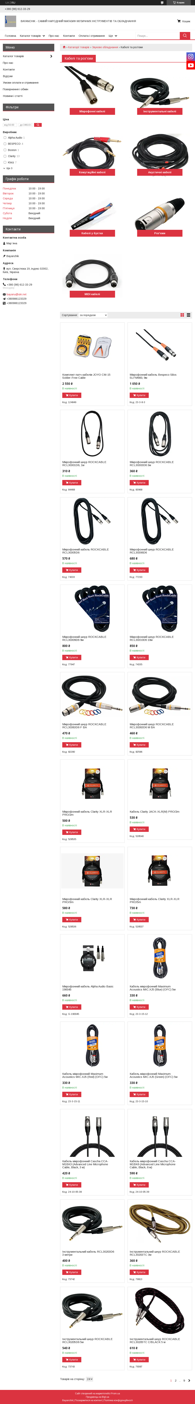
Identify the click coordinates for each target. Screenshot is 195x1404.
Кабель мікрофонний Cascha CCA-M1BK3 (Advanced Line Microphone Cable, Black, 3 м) (85, 1164)
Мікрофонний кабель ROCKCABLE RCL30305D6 (85, 551)
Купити (73, 395)
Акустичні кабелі (159, 172)
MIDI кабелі (92, 294)
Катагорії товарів (78, 47)
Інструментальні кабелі (159, 111)
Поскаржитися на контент (88, 1400)
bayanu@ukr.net (16, 294)
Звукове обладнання (105, 47)
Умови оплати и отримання (20, 82)
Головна (10, 35)
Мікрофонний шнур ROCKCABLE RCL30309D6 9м (84, 638)
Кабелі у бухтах (92, 233)
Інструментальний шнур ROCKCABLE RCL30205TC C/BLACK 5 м (155, 1341)
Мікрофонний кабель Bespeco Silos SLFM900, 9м (153, 376)
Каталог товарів (30, 35)
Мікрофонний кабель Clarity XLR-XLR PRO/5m (154, 901)
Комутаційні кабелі (92, 172)
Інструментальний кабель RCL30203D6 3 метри (88, 1253)
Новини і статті (12, 95)
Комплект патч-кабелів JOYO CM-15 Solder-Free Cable (86, 376)
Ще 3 (9, 168)
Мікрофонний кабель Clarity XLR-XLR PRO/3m (87, 901)
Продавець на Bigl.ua (97, 1397)
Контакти (69, 35)
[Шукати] (185, 35)
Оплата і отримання (92, 35)
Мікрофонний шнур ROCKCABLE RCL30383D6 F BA (84, 726)
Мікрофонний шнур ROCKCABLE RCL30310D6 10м (152, 638)
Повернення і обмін (15, 89)
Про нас (54, 35)
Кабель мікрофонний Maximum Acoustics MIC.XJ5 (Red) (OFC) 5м (85, 1075)
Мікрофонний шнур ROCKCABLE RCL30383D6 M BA (152, 726)
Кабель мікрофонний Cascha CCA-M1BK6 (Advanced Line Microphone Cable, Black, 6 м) (153, 1164)
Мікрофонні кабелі (92, 111)
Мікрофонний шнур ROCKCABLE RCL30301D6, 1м (84, 464)
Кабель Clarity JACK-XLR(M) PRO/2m (154, 811)
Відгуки (8, 76)
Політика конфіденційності (118, 1400)
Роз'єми (159, 233)
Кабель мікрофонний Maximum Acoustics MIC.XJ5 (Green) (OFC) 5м (153, 1075)
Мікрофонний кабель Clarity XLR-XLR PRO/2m (87, 813)
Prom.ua (115, 1393)
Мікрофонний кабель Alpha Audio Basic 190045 (87, 988)
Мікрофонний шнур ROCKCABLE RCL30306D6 (152, 551)
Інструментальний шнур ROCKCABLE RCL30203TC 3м (155, 1253)
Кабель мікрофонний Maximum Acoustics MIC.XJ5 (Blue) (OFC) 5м (153, 988)
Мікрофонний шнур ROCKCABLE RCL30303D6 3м (152, 464)
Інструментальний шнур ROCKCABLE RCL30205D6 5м (87, 1341)
